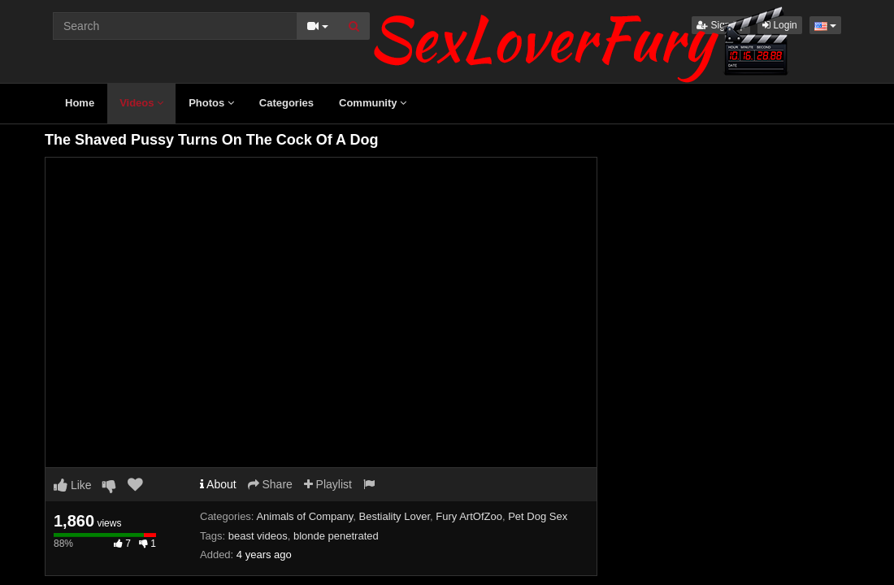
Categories (286, 103)
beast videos (258, 536)
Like (73, 485)
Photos (211, 103)
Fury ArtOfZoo (469, 516)
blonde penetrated (336, 536)
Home (79, 103)
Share (270, 484)
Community (372, 103)
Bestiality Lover (394, 516)
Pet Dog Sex (537, 516)
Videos (141, 103)
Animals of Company (304, 516)
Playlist (328, 484)
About (218, 484)
